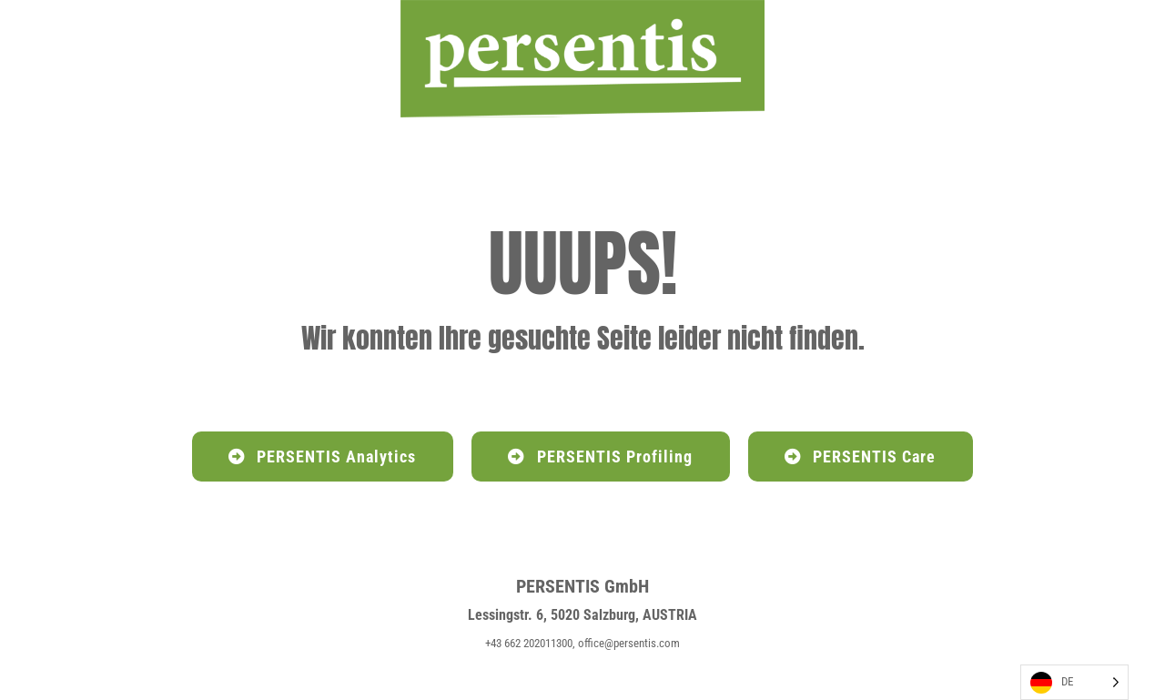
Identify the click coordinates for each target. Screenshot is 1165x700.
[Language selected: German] (1074, 682)
